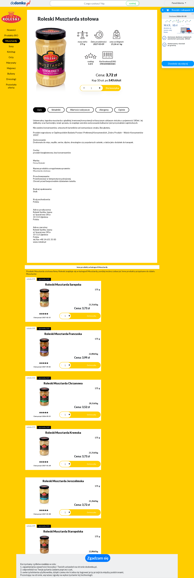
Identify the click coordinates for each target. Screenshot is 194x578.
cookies (45, 564)
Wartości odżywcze (80, 109)
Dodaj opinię (26, 517)
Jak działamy (107, 535)
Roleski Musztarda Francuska (118, 284)
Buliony (11, 73)
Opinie (121, 109)
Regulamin (105, 539)
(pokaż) (66, 553)
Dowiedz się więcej (178, 63)
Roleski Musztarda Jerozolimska (55, 374)
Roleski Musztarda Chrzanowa (55, 330)
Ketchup (11, 51)
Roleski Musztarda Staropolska (118, 375)
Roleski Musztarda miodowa (55, 421)
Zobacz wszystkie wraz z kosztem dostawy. (168, 520)
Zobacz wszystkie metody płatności (73, 520)
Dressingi (11, 79)
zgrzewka (44, 279)
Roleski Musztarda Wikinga (118, 421)
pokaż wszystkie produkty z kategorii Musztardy (91, 463)
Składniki (56, 109)
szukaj (130, 3)
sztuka (31, 279)
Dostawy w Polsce (121, 520)
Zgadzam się (97, 558)
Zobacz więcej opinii (28, 522)
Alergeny (104, 109)
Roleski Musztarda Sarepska (55, 284)
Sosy (11, 46)
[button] (9, 504)
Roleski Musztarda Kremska (118, 330)
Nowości (11, 30)
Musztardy (11, 40)
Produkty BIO (11, 35)
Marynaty (11, 62)
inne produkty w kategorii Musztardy (92, 267)
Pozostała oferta (11, 86)
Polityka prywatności (111, 544)
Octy (11, 57)
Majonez (11, 68)
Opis (39, 109)
